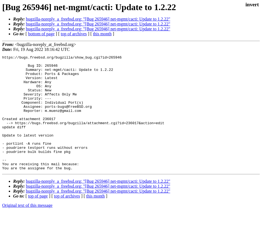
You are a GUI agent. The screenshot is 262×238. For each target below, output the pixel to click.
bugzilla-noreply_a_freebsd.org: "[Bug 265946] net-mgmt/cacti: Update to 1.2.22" (98, 19)
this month (102, 33)
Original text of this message (27, 228)
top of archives (74, 33)
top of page (38, 219)
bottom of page (41, 33)
